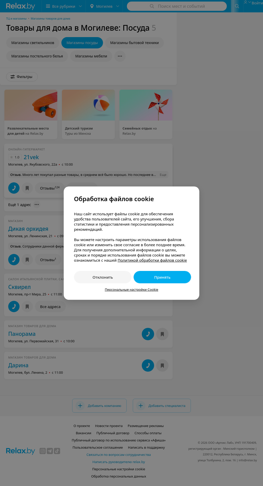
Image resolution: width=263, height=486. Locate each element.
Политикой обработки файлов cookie (152, 260)
